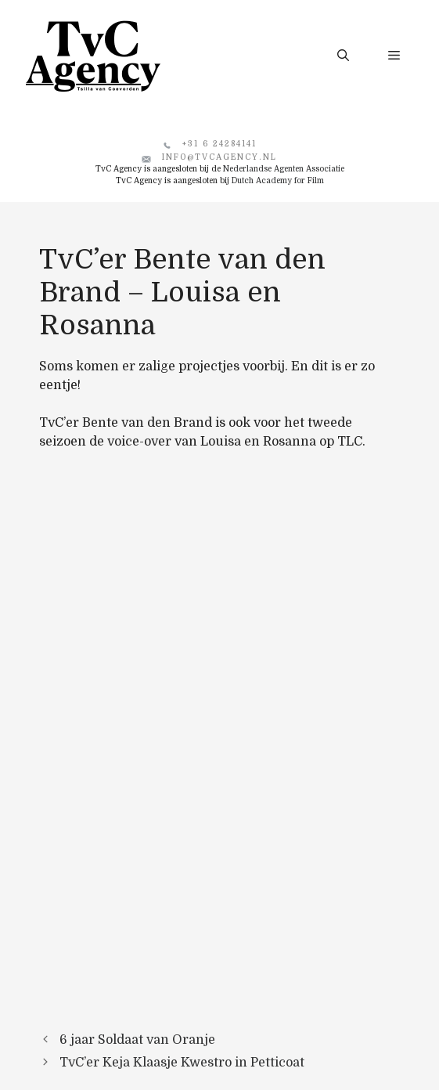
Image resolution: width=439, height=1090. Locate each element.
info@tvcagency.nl (219, 157)
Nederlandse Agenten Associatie (283, 168)
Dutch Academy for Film (278, 180)
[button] (343, 55)
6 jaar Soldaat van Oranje (137, 1040)
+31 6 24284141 (219, 143)
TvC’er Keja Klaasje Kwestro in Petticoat (181, 1063)
